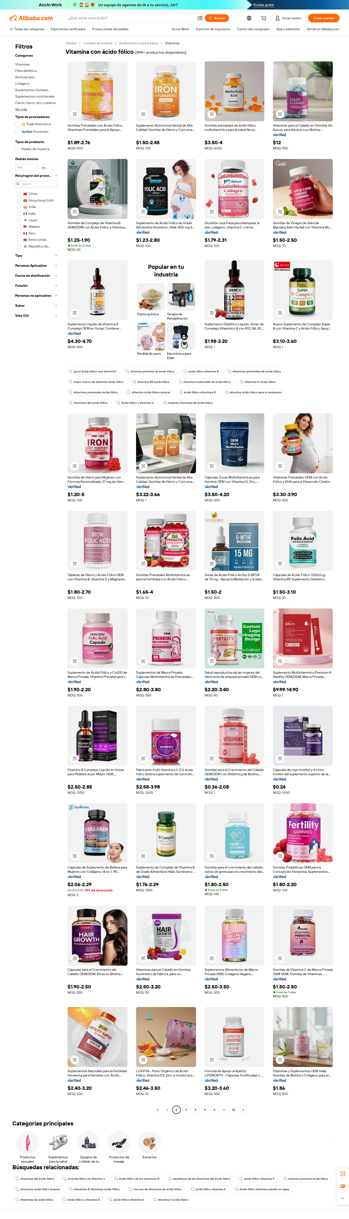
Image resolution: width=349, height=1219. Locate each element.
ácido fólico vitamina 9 (256, 1179)
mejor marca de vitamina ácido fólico (96, 382)
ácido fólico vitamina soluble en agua (262, 1189)
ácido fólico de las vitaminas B (136, 1179)
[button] (200, 18)
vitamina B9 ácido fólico (151, 382)
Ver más (21, 109)
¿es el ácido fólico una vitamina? (93, 371)
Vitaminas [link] (172, 43)
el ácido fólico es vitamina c (84, 1179)
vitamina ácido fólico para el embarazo (253, 392)
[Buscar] (217, 18)
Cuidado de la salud (98, 43)
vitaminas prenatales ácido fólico (93, 392)
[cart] (264, 19)
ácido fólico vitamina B (201, 371)
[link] (343, 1174)
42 (233, 1109)
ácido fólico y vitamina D (81, 1200)
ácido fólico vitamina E (208, 1189)
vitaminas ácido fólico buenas (37, 1189)
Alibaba (71, 43)
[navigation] (36, 577)
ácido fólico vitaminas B (197, 392)
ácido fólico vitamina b (126, 1200)
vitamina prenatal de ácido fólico (150, 371)
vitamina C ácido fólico (170, 1200)
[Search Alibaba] (130, 18)
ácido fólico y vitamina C (135, 403)
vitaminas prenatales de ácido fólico (254, 371)
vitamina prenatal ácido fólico (305, 1179)
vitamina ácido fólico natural (148, 392)
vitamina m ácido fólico (258, 382)
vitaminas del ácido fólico (88, 403)
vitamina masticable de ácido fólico (204, 382)
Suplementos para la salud (138, 43)
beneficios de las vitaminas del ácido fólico (199, 1179)
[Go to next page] (243, 1109)
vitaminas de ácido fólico (34, 1200)
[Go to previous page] (157, 1109)
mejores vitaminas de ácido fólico (188, 403)
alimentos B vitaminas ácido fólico (94, 1189)
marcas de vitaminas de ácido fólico (155, 1189)
